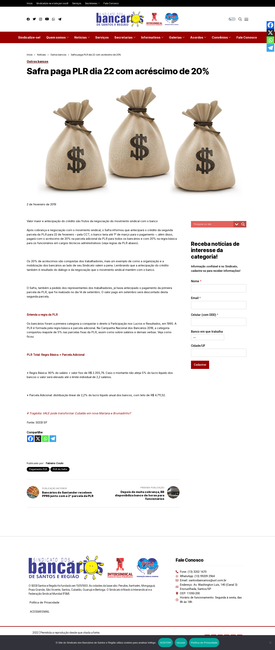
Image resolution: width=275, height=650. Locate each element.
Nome (196, 281)
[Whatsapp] (45, 438)
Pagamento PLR (38, 469)
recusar (181, 642)
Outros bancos (58, 54)
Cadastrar (200, 364)
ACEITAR (165, 642)
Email (196, 298)
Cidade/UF (198, 346)
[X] (38, 438)
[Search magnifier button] (243, 224)
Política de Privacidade (44, 602)
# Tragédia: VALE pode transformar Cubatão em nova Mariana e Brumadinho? (79, 413)
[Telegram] (52, 438)
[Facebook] (30, 438)
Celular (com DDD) (204, 315)
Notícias (41, 54)
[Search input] (213, 224)
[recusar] (270, 642)
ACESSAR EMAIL (39, 611)
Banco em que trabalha (207, 331)
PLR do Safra (60, 469)
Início (29, 54)
